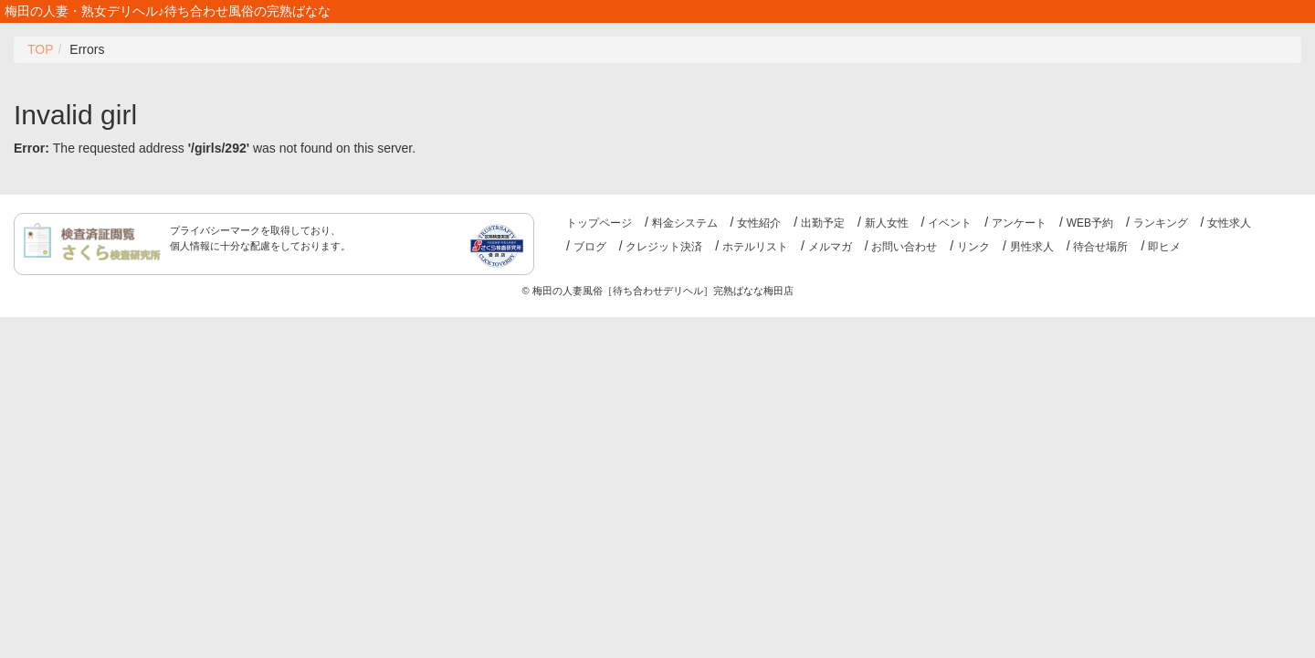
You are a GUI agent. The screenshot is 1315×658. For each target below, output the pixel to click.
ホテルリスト (755, 246)
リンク (973, 246)
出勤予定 (823, 223)
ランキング (1160, 223)
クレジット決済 (664, 246)
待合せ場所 (1100, 246)
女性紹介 (759, 223)
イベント (950, 223)
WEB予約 (1090, 223)
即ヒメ (1164, 246)
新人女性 (887, 223)
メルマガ (830, 246)
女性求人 (1229, 223)
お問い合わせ (904, 246)
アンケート (1019, 223)
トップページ (599, 223)
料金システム (685, 223)
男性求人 (1032, 246)
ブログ (589, 246)
